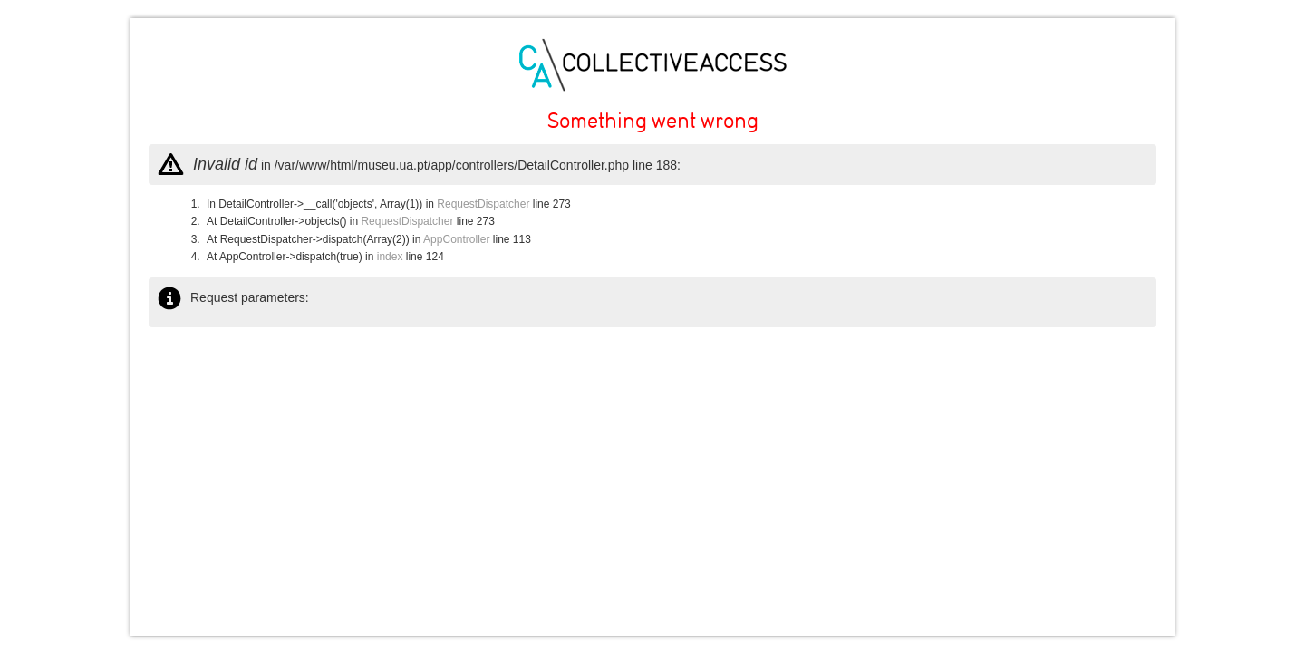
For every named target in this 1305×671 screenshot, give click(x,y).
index (390, 256)
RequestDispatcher (483, 204)
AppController (456, 239)
